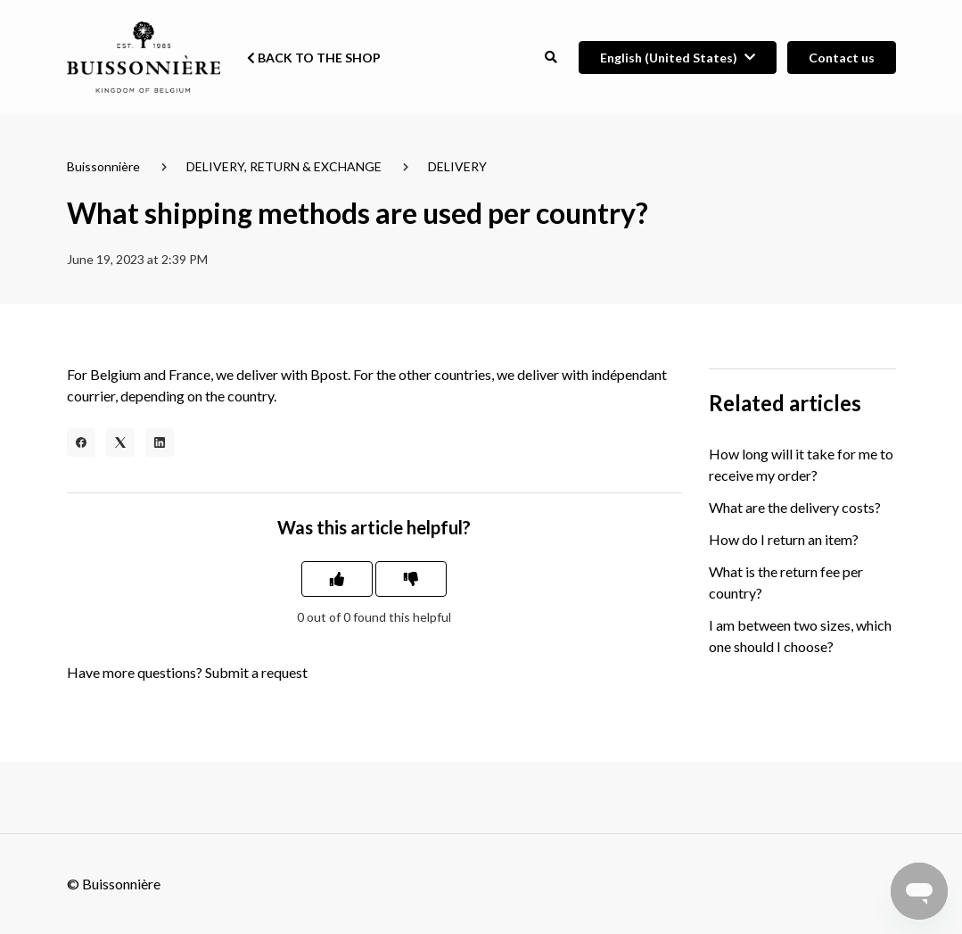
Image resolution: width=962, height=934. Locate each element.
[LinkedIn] (159, 442)
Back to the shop (314, 57)
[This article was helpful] (337, 579)
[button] (551, 57)
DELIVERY (457, 166)
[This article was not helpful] (411, 579)
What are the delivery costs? (795, 507)
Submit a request (256, 672)
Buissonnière (103, 166)
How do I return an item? (784, 539)
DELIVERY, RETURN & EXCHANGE (284, 166)
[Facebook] (81, 442)
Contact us (842, 57)
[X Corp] (120, 442)
